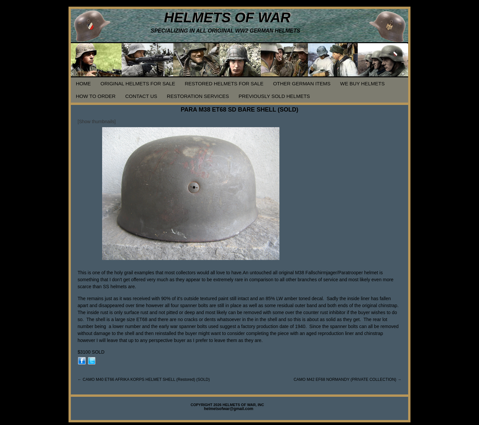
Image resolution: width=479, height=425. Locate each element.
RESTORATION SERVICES (198, 96)
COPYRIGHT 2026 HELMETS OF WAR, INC (227, 405)
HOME (83, 83)
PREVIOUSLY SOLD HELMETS (274, 96)
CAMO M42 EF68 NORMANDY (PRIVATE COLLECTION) (347, 379)
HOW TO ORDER (95, 96)
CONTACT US (141, 96)
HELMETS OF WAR (227, 17)
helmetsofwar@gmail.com (228, 408)
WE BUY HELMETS (362, 83)
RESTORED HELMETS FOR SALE (224, 83)
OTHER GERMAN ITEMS (302, 83)
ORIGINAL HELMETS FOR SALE (137, 83)
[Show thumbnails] (96, 121)
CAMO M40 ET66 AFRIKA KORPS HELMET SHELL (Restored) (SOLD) (144, 379)
